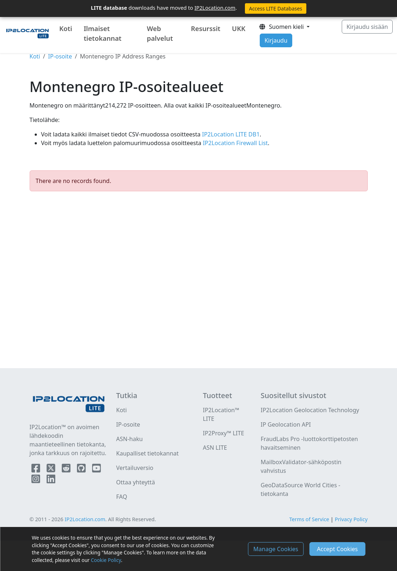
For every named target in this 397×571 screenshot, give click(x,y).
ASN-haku (129, 439)
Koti (65, 28)
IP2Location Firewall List (234, 143)
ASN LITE (215, 448)
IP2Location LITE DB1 (230, 134)
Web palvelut (160, 33)
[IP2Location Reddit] (67, 470)
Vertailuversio (135, 468)
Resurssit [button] (205, 28)
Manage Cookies (275, 549)
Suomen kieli (282, 27)
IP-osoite (60, 56)
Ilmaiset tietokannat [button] (103, 33)
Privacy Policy (351, 519)
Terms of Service (309, 519)
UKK (238, 28)
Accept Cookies (337, 549)
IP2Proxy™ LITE (223, 433)
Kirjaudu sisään (367, 27)
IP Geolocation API (285, 424)
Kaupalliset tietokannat (147, 453)
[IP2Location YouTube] (96, 470)
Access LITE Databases (275, 8)
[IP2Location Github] (82, 470)
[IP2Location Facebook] (36, 470)
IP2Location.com (214, 7)
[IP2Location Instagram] (36, 480)
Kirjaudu (275, 40)
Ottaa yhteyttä (135, 482)
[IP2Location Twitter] (52, 470)
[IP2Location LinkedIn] (51, 480)
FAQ (121, 497)
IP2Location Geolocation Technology (309, 410)
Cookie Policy (106, 560)
